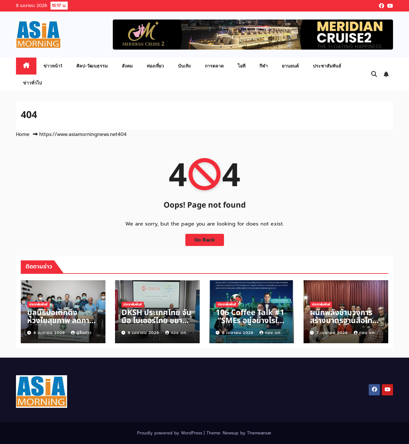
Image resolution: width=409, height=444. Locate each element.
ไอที (241, 65)
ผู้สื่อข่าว (81, 333)
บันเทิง (184, 65)
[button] (374, 74)
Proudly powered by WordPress (170, 433)
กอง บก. (176, 333)
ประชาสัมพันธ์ (327, 65)
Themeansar (259, 433)
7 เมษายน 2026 (332, 333)
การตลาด (214, 65)
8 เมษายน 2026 (50, 333)
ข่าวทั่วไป (32, 82)
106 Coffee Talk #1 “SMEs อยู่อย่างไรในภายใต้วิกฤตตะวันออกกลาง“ (250, 325)
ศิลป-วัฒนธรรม (92, 65)
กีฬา (263, 65)
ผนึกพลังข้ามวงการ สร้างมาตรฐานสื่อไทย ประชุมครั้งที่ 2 (343, 321)
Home (22, 134)
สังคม (127, 65)
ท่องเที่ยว (155, 65)
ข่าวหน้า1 (52, 65)
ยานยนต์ (290, 65)
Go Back (204, 240)
